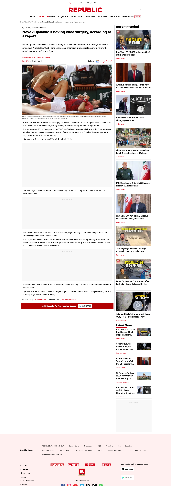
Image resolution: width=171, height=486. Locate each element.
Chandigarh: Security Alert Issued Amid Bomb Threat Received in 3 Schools (133, 152)
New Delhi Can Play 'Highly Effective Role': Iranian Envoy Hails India (132, 217)
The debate (88, 446)
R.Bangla (89, 3)
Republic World (73, 3)
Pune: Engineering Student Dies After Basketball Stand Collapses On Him (132, 282)
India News (120, 124)
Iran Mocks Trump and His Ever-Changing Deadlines (130, 119)
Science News (121, 320)
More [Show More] (138, 17)
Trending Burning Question (52, 454)
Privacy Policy (25, 473)
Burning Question (125, 446)
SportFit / (28, 22)
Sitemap (23, 477)
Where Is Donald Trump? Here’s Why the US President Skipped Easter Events (133, 86)
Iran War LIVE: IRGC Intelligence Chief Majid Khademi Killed (133, 53)
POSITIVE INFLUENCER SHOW (53, 446)
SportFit (25, 61)
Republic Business (122, 382)
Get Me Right (74, 446)
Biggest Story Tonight (116, 450)
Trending (109, 446)
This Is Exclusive (48, 450)
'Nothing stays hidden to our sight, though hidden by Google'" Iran (131, 250)
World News (120, 58)
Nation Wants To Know (137, 450)
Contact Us (24, 469)
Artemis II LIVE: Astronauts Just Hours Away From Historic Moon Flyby (133, 315)
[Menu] (139, 9)
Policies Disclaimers (27, 481)
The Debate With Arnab (83, 450)
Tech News (120, 255)
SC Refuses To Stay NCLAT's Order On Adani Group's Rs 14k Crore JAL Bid (125, 377)
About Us (23, 465)
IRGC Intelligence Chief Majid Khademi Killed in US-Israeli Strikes (133, 184)
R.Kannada (97, 3)
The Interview (64, 450)
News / (22, 22)
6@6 (99, 446)
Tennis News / (37, 22)
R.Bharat (82, 3)
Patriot (100, 450)
